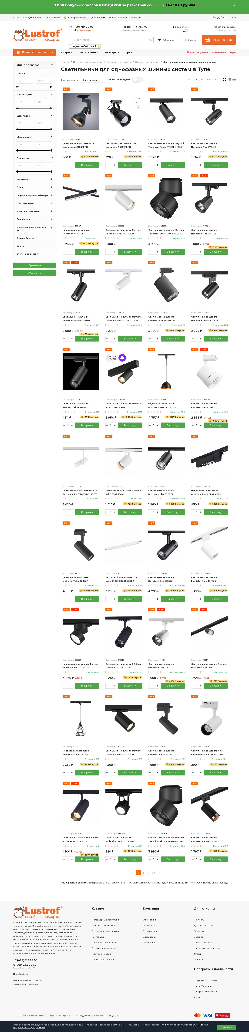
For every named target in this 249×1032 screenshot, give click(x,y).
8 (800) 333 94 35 (135, 27)
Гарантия (199, 931)
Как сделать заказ (203, 942)
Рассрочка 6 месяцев (206, 991)
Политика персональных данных (28, 981)
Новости (199, 959)
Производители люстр (104, 948)
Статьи (198, 954)
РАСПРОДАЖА (197, 52)
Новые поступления (103, 959)
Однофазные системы (147, 62)
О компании (149, 919)
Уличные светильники (103, 925)
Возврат (198, 937)
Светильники (88, 52)
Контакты (136, 17)
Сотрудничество (33, 17)
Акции (197, 997)
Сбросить (34, 273)
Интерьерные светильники (88, 62)
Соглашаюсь (226, 1027)
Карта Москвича (203, 986)
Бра (129, 52)
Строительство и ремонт (105, 931)
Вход (216, 17)
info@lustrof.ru (22, 974)
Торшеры (112, 52)
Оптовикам (149, 925)
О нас (16, 17)
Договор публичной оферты (25, 984)
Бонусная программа (205, 980)
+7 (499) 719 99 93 (25, 960)
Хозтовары (98, 937)
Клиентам (53, 17)
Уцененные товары (224, 52)
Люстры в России (101, 954)
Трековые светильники (118, 62)
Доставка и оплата (204, 925)
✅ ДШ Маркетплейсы (75, 17)
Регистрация (228, 17)
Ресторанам (149, 942)
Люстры (65, 52)
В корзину (87, 165)
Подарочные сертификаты (106, 942)
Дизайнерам (98, 17)
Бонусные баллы (118, 17)
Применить (34, 265)
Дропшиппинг (150, 931)
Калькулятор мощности (207, 948)
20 (153, 872)
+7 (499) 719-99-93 (81, 26)
